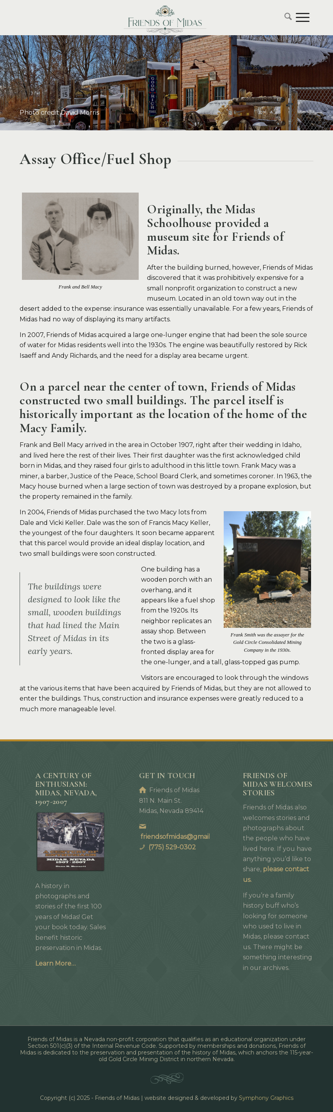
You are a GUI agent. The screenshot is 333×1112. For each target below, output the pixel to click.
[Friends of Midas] (167, 17)
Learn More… (55, 963)
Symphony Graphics (266, 1097)
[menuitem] (286, 17)
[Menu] (302, 17)
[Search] (286, 17)
